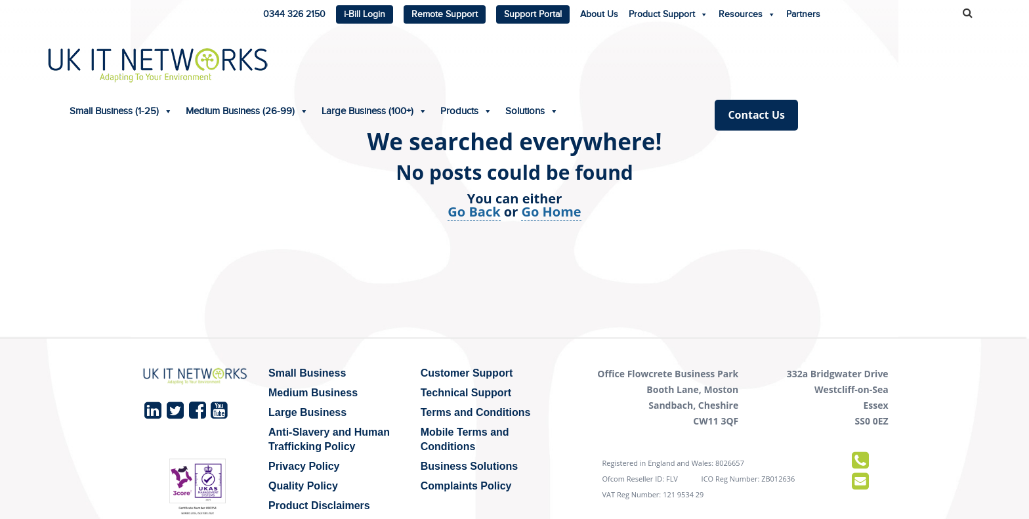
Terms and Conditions (476, 412)
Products (655, 60)
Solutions (720, 60)
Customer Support (467, 373)
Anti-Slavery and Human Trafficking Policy (329, 439)
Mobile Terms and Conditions (465, 439)
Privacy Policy (304, 466)
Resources (747, 12)
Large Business (307, 412)
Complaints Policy (466, 485)
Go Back (474, 211)
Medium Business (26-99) (436, 60)
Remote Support (444, 14)
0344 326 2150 (294, 14)
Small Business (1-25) (310, 60)
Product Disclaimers (319, 505)
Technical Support (466, 392)
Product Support (668, 12)
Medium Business (313, 392)
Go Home (551, 211)
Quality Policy (303, 485)
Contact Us (945, 63)
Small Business (307, 373)
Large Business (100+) (563, 60)
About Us (599, 14)
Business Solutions (469, 466)
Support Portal (533, 14)
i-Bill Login (364, 14)
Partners (803, 14)
